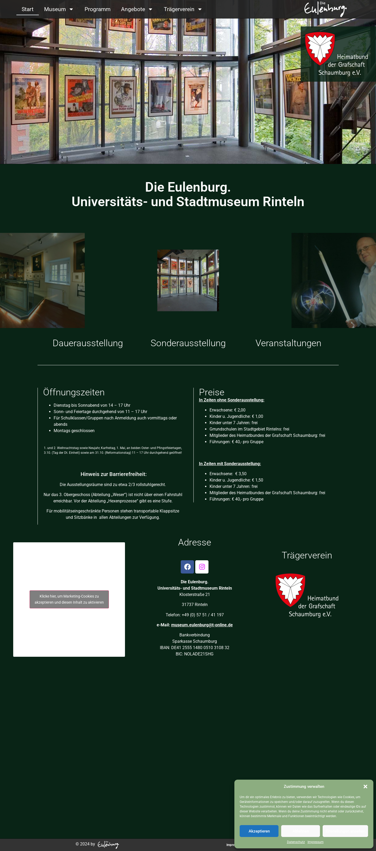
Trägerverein (183, 9)
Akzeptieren (259, 831)
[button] (365, 786)
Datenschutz (296, 842)
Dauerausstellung (88, 343)
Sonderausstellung (188, 343)
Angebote (137, 9)
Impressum (316, 842)
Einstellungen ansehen (345, 831)
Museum (59, 9)
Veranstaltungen (288, 343)
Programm (97, 9)
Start (28, 9)
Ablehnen (301, 831)
